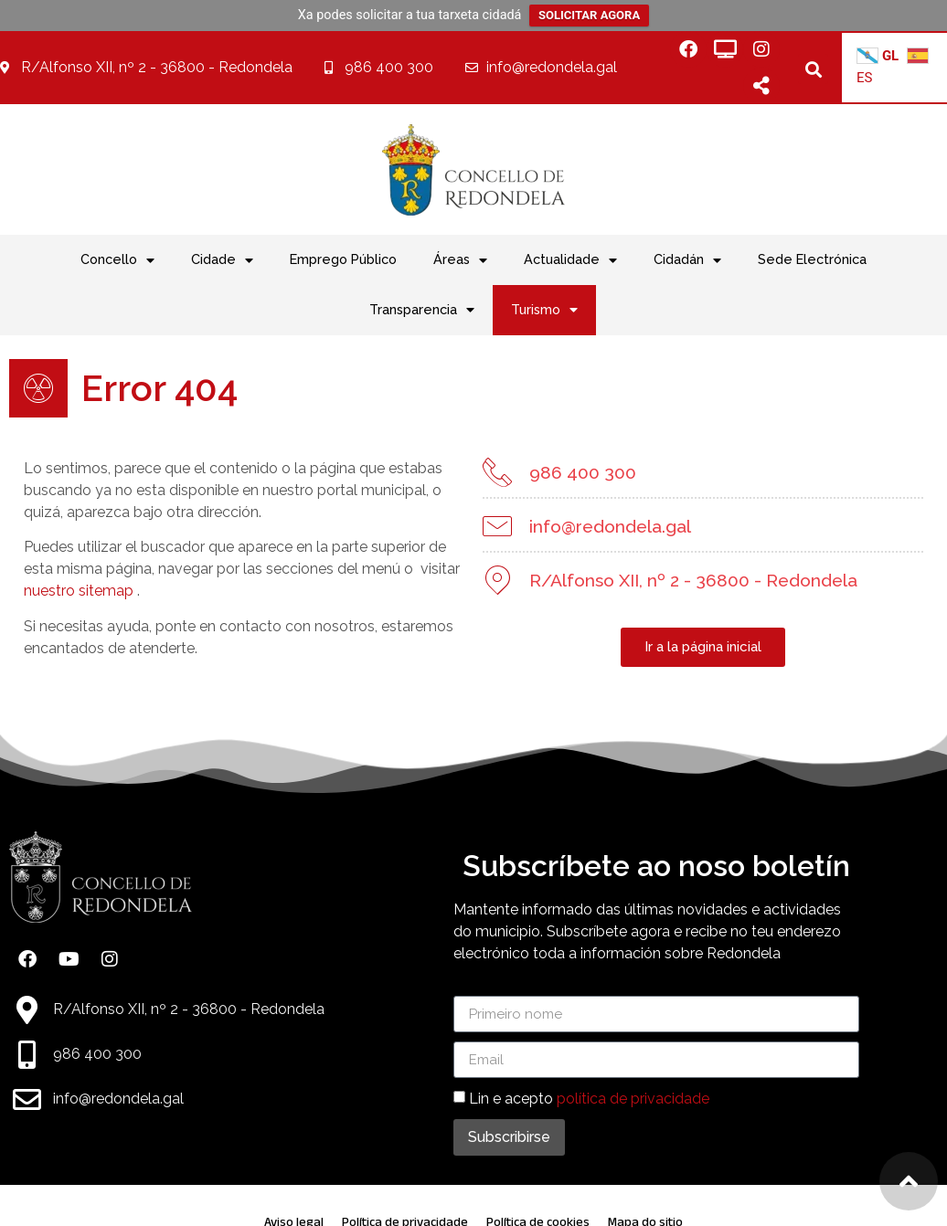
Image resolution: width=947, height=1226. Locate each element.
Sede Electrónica (812, 259)
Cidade (222, 260)
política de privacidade (633, 1098)
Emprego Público (343, 259)
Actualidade (570, 260)
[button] (813, 69)
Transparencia (421, 309)
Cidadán (687, 260)
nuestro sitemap (78, 590)
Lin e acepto (589, 1098)
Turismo (544, 309)
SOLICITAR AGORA (589, 15)
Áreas (460, 260)
